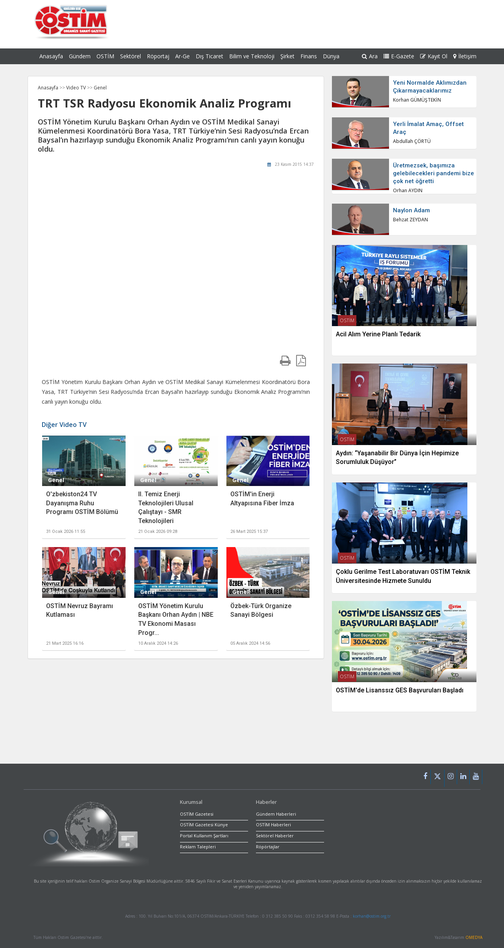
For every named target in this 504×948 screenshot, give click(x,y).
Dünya (331, 56)
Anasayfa (51, 56)
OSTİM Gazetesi (196, 814)
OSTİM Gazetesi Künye (204, 824)
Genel (100, 87)
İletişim (464, 56)
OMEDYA (473, 937)
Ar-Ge (182, 56)
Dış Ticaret (209, 56)
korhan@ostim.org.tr (372, 916)
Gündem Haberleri (276, 814)
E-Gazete (399, 56)
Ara (370, 56)
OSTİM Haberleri (273, 824)
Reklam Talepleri (198, 847)
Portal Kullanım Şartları (204, 836)
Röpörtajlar (268, 847)
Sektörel (130, 56)
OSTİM (105, 56)
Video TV (76, 87)
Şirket (287, 56)
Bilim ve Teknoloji (251, 56)
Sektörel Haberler (275, 836)
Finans (308, 56)
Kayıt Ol (433, 56)
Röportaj (158, 56)
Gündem (80, 56)
